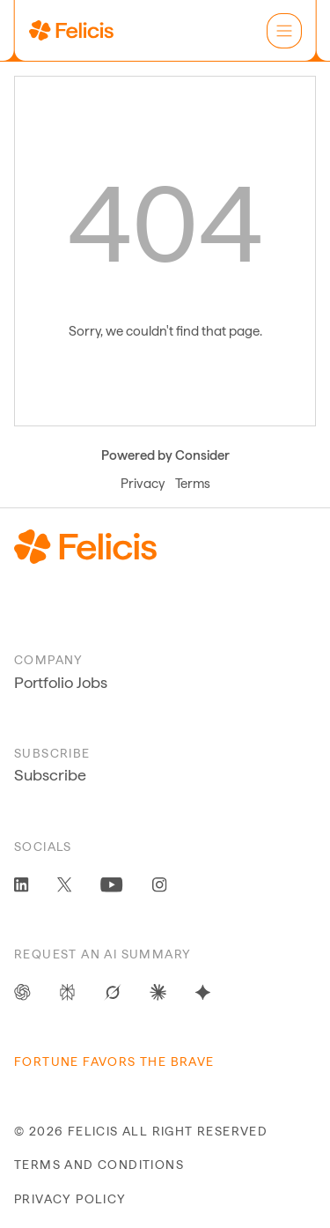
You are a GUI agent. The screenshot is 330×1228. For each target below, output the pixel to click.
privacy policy (70, 1199)
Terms (192, 484)
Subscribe (50, 775)
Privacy (143, 484)
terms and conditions (99, 1165)
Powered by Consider (165, 455)
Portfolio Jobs (60, 682)
